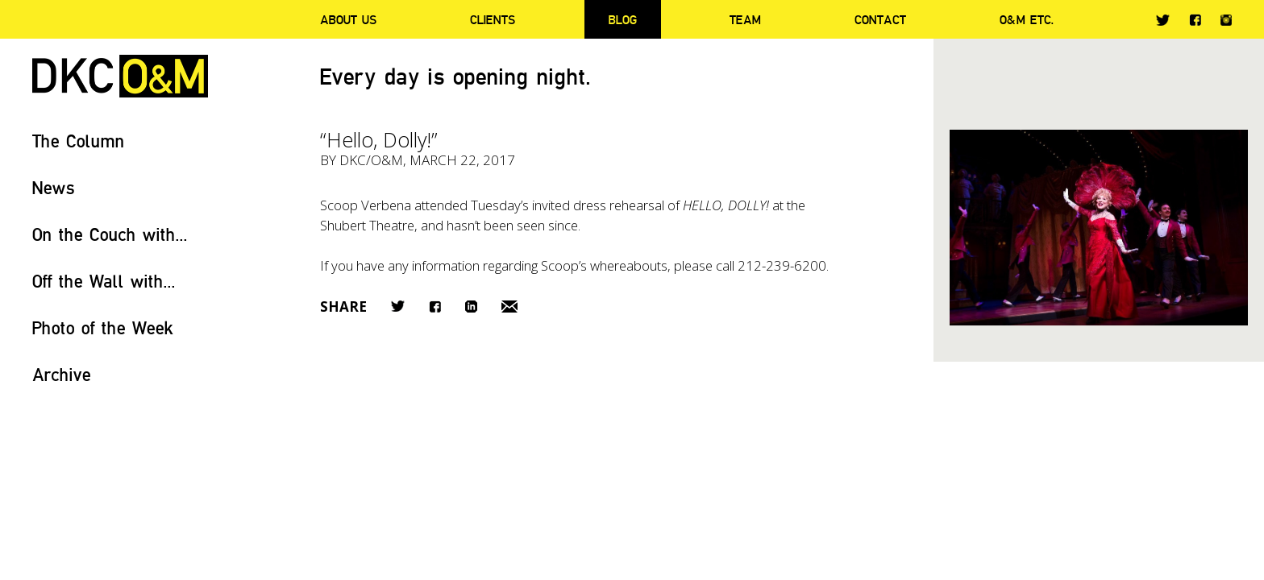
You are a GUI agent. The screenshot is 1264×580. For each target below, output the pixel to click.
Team (745, 19)
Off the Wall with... (104, 281)
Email (509, 306)
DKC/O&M (120, 76)
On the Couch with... (110, 234)
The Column (78, 140)
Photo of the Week (102, 327)
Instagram (1226, 20)
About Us (348, 19)
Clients (492, 19)
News (53, 187)
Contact (880, 19)
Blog (623, 19)
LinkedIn (471, 306)
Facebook (1195, 20)
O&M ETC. (1027, 19)
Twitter (1163, 20)
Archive (61, 374)
